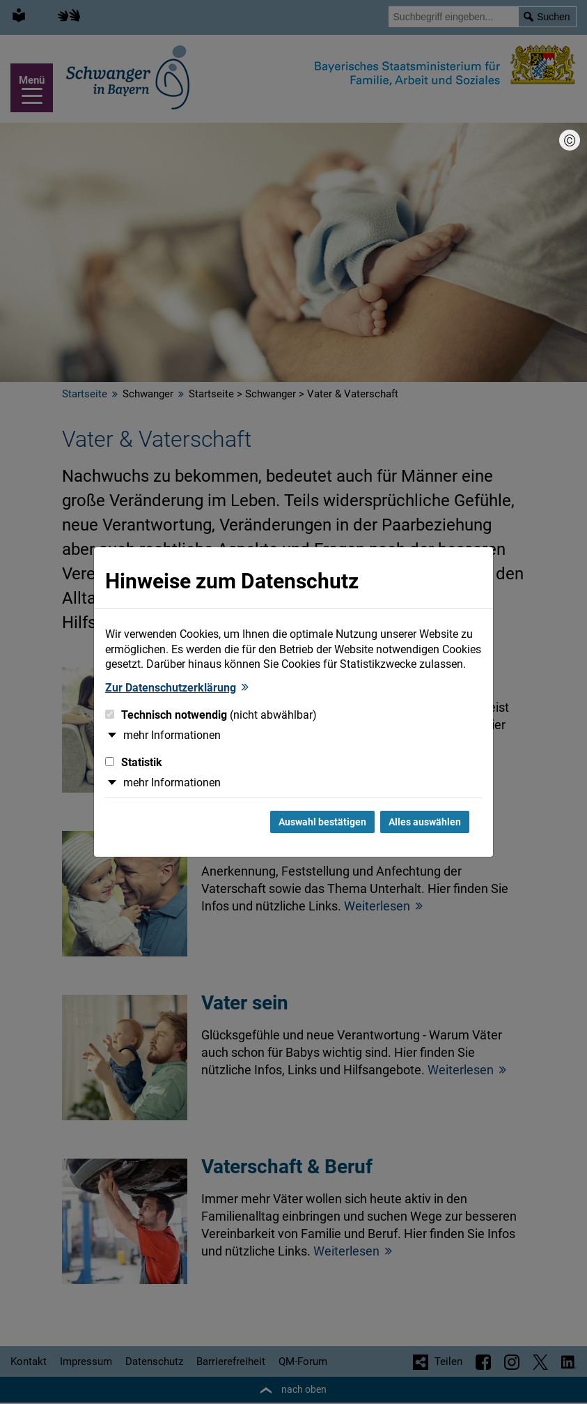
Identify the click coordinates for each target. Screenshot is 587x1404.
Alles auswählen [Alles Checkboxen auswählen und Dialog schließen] (425, 821)
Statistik (133, 762)
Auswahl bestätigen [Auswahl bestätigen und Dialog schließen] (322, 821)
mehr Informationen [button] (172, 735)
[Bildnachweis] (569, 140)
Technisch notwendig (211, 715)
